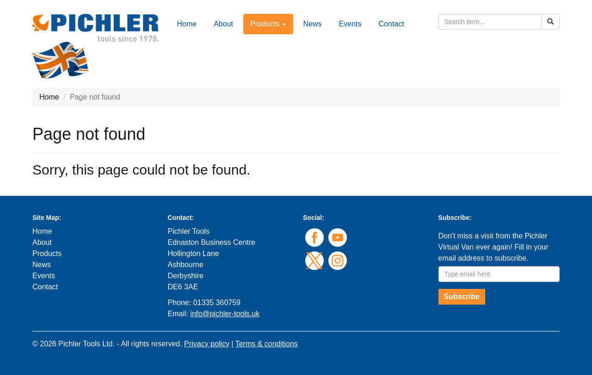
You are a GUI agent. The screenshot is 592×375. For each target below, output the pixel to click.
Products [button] (268, 24)
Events (350, 24)
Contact (391, 24)
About (223, 24)
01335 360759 (216, 302)
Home (187, 24)
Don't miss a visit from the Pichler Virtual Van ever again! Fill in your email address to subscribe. (493, 247)
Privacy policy (206, 344)
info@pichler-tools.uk (224, 314)
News (312, 24)
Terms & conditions (266, 344)
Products (47, 253)
